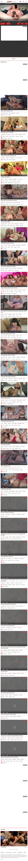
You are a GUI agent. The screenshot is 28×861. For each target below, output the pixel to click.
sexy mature (13, 514)
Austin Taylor (5, 182)
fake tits (6, 179)
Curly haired (5, 225)
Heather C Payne (5, 586)
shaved (10, 650)
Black (4, 247)
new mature (3, 202)
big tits (2, 179)
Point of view (5, 337)
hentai (6, 378)
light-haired (14, 759)
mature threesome (9, 202)
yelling (22, 737)
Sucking (4, 718)
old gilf (5, 245)
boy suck (2, 716)
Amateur (23, 584)
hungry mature (3, 606)
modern (18, 113)
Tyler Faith (4, 293)
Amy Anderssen (14, 293)
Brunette (12, 739)
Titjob (13, 448)
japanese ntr (16, 378)
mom (24, 134)
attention (5, 423)
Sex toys (18, 247)
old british (9, 245)
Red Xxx (4, 562)
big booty (15, 268)
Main (1, 3)
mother (16, 134)
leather (2, 314)
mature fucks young (4, 113)
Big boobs (13, 136)
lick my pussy (23, 357)
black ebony (23, 245)
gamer (24, 378)
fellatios (14, 537)
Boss (14, 560)
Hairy (12, 629)
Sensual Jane (5, 471)
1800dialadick (3, 134)
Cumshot (4, 761)
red (12, 558)
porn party (10, 673)
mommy (8, 606)
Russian (6, 696)
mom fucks (21, 223)
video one (23, 537)
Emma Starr (5, 653)
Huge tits (21, 136)
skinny (17, 650)
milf (16, 314)
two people (17, 737)
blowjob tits (18, 537)
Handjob (13, 493)
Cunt (14, 291)
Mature (4, 114)
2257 (25, 852)
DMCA (15, 852)
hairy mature (15, 627)
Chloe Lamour (5, 494)
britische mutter (3, 223)
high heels (20, 650)
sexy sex (2, 514)
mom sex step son (4, 673)
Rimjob (19, 493)
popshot (22, 759)
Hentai (9, 380)
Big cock (6, 469)
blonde (24, 400)
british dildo (18, 245)
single (18, 673)
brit (6, 558)
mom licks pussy (4, 357)
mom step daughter (12, 113)
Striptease (9, 270)
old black (13, 245)
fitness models (19, 400)
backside (15, 179)
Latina (17, 291)
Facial (4, 493)
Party (3, 675)
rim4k (2, 491)
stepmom (9, 357)
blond (20, 491)
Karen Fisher (10, 138)
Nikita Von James (16, 182)
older (2, 245)
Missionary (4, 739)
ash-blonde (10, 179)
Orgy (11, 652)
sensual (2, 400)
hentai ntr (20, 378)
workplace (10, 314)
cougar (13, 134)
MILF (10, 136)
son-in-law (22, 673)
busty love (3, 157)
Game (4, 380)
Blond (4, 136)
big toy (6, 314)
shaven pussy (13, 400)
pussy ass (14, 357)
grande (7, 537)
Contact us (2, 852)
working (10, 558)
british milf (3, 558)
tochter (12, 223)
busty (21, 157)
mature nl (12, 606)
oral (18, 179)
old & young (23, 446)
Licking (17, 359)
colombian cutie (3, 737)
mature (9, 223)
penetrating (18, 446)
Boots (4, 316)
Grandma (17, 225)
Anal (21, 739)
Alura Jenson (5, 138)
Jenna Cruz (9, 653)
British (14, 225)
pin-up (10, 537)
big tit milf (20, 134)
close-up (20, 314)
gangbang (5, 650)
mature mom (3, 627)
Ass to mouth (5, 270)
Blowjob (9, 493)
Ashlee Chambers (10, 403)
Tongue (13, 359)
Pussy (12, 425)
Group (8, 291)
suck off (17, 491)
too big (14, 446)
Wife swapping (5, 584)
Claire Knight (5, 248)
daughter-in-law (13, 157)
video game (10, 378)
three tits (6, 446)
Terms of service (9, 852)
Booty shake (16, 270)
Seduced (4, 159)
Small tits (13, 584)
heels (14, 314)
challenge (6, 268)
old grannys (17, 223)
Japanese (15, 380)
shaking (2, 268)
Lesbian (4, 204)
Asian (6, 380)
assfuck (6, 759)
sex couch (3, 537)
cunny (16, 606)
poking (19, 759)
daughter (18, 357)
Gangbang (16, 448)
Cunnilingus (18, 204)
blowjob (13, 650)
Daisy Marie (9, 293)
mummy (11, 268)
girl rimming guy (11, 491)
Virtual (11, 337)
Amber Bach (5, 403)
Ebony (9, 247)
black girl (9, 737)
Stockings (11, 291)
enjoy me (9, 423)
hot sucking (7, 716)
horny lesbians (14, 423)
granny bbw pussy (21, 423)
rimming (24, 491)
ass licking (6, 491)
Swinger (17, 584)
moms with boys (13, 716)
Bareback (6, 425)
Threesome (17, 136)
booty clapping (20, 268)
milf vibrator (16, 558)
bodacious (9, 134)
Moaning (18, 739)
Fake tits (7, 136)
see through (22, 558)
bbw (2, 423)
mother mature (7, 514)
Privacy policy (19, 852)
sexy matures (19, 514)
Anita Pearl (4, 762)
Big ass (18, 469)
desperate (14, 673)
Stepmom (10, 114)
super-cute (7, 157)
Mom (7, 114)
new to (2, 446)
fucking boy (19, 716)
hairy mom (19, 627)
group (21, 179)
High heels (13, 316)
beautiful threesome (17, 202)
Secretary (9, 316)
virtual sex (13, 335)
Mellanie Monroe (10, 182)
